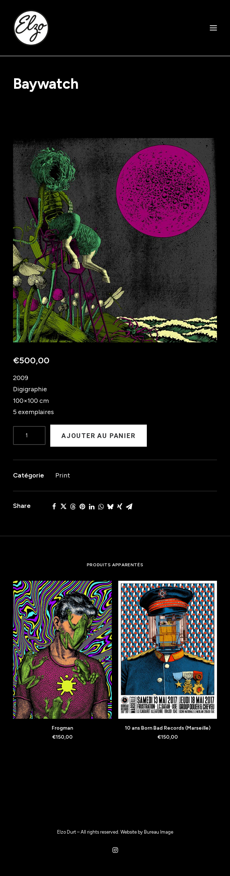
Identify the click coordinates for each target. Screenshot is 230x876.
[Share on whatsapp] (101, 506)
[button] (213, 28)
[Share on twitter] (63, 506)
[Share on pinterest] (82, 506)
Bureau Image (158, 832)
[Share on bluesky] (110, 506)
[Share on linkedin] (91, 506)
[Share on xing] (119, 506)
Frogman (62, 728)
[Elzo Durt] (31, 28)
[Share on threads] (72, 506)
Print (62, 475)
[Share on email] (129, 506)
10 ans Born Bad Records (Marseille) (167, 728)
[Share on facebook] (54, 506)
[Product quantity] (29, 435)
